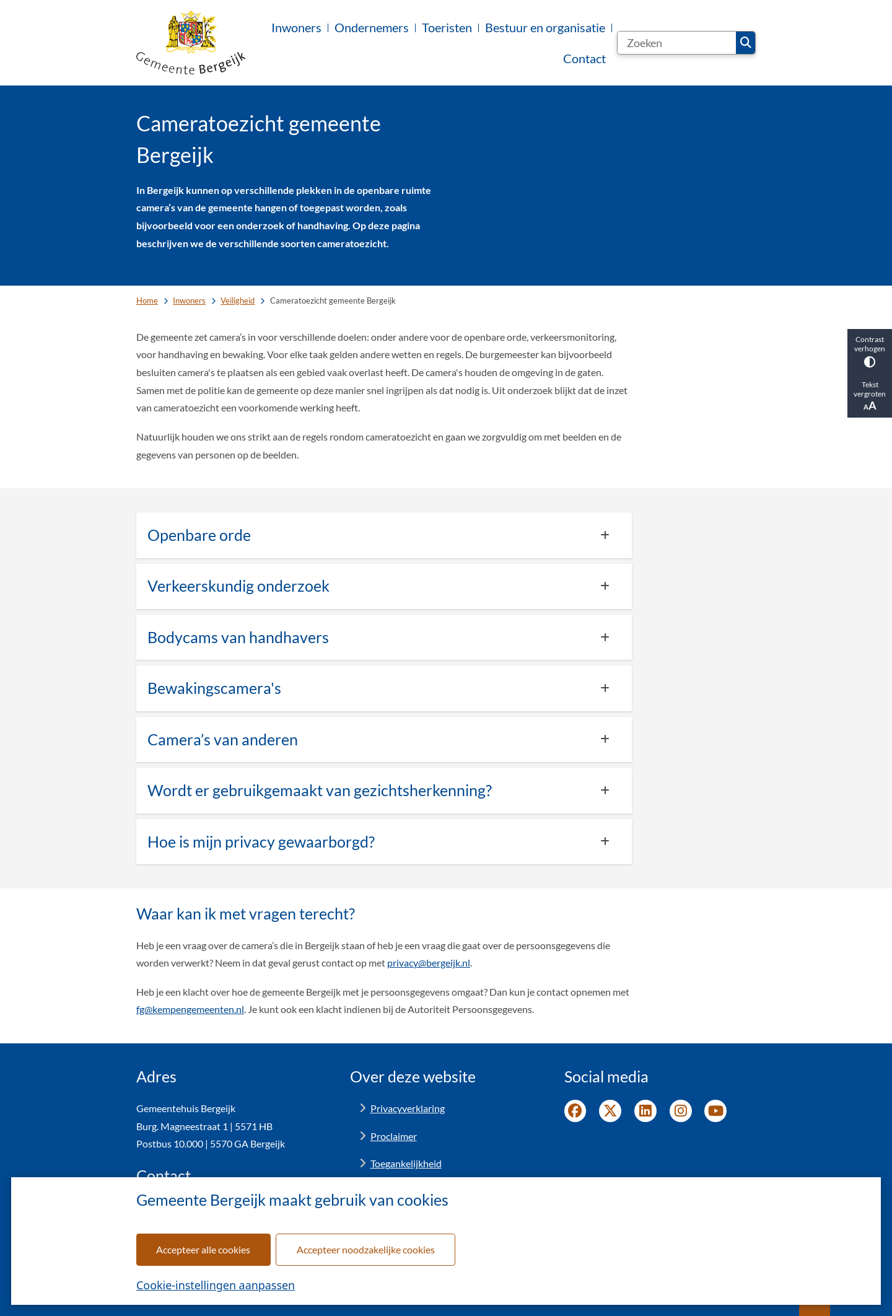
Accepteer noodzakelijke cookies (366, 1249)
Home (147, 300)
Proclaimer (393, 1136)
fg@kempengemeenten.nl (190, 1009)
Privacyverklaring (407, 1108)
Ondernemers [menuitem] (371, 27)
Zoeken (745, 42)
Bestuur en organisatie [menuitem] (545, 27)
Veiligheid (238, 300)
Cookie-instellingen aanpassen (215, 1285)
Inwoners (189, 300)
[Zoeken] (677, 43)
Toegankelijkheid (406, 1163)
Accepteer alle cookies (203, 1249)
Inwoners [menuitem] (296, 27)
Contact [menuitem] (584, 58)
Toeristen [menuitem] (447, 27)
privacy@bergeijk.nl (428, 962)
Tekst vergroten (869, 396)
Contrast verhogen (869, 351)
